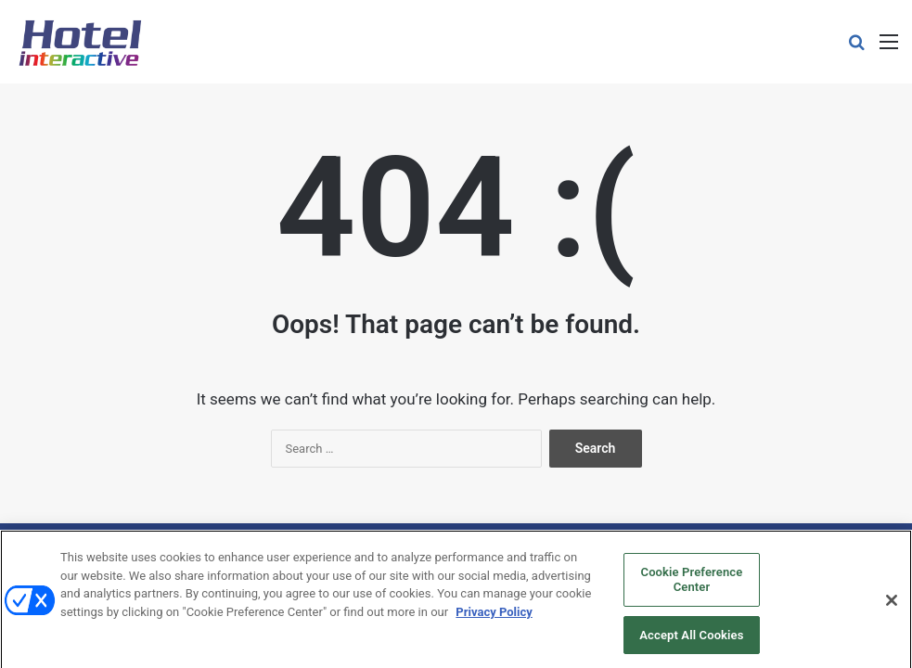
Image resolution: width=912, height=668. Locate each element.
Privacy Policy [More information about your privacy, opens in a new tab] (494, 616)
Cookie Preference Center (692, 585)
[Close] (891, 605)
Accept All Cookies (691, 640)
